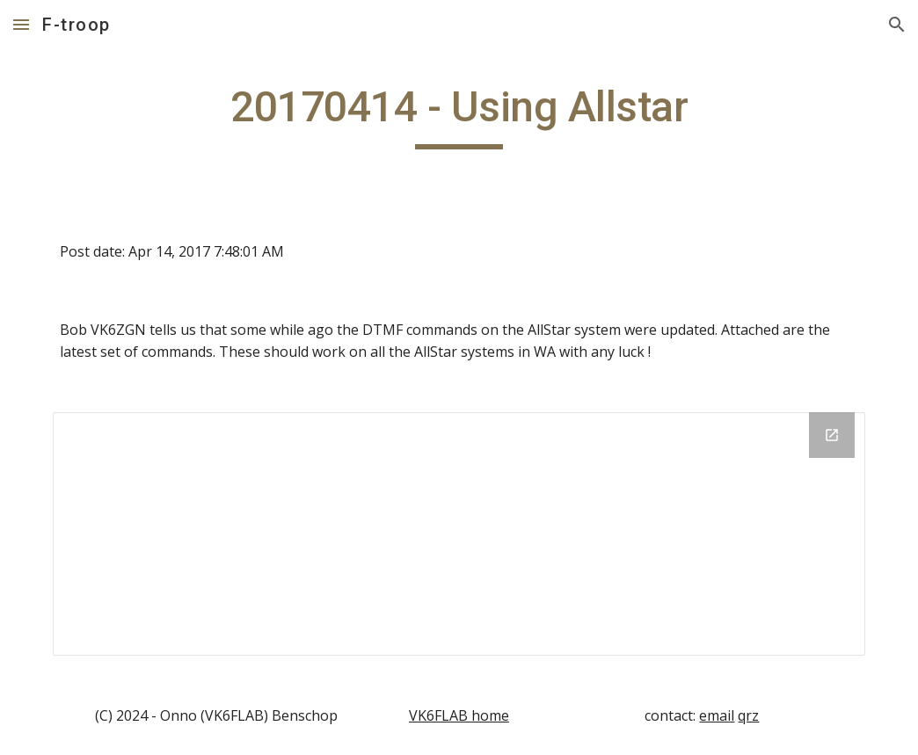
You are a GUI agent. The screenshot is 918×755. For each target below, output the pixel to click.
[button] (21, 24)
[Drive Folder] (459, 534)
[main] (459, 115)
